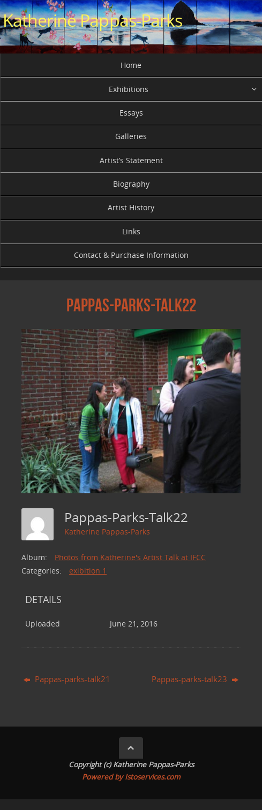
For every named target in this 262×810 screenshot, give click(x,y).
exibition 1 (88, 571)
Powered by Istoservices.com (131, 777)
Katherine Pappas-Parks (92, 20)
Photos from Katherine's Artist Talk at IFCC (130, 557)
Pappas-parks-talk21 (67, 679)
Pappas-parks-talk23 (195, 679)
